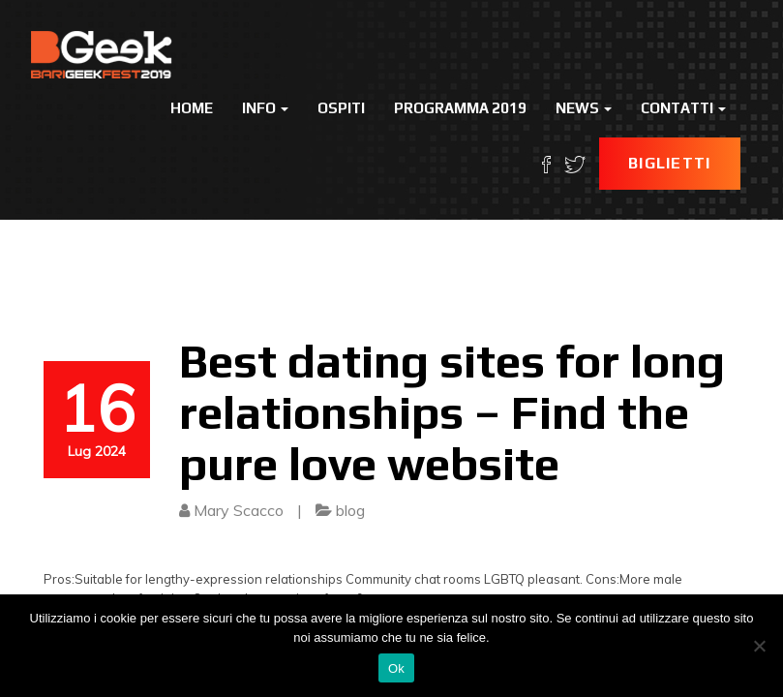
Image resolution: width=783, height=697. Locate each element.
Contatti (683, 108)
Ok (396, 668)
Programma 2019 (460, 108)
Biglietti (669, 163)
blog (350, 510)
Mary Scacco (239, 510)
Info (265, 108)
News (584, 108)
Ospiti (341, 108)
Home (191, 108)
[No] (758, 645)
